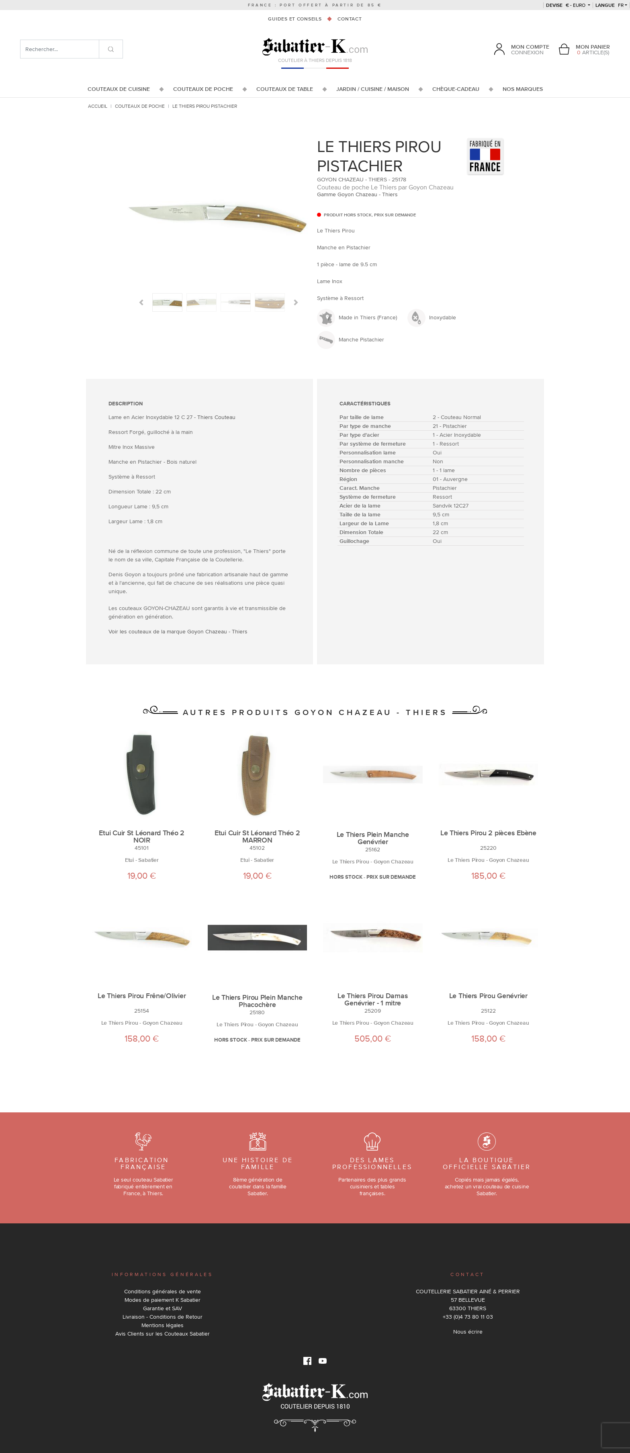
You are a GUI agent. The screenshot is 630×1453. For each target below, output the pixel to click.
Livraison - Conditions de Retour (162, 1316)
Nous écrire (468, 1331)
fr (609, 5)
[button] (141, 302)
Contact (350, 19)
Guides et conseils (294, 19)
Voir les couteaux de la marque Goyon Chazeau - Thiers (178, 631)
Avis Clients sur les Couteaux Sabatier (162, 1333)
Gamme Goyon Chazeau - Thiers (357, 194)
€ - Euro (566, 5)
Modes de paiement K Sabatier (162, 1300)
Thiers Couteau (216, 417)
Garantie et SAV (162, 1308)
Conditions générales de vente (162, 1291)
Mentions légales (162, 1325)
